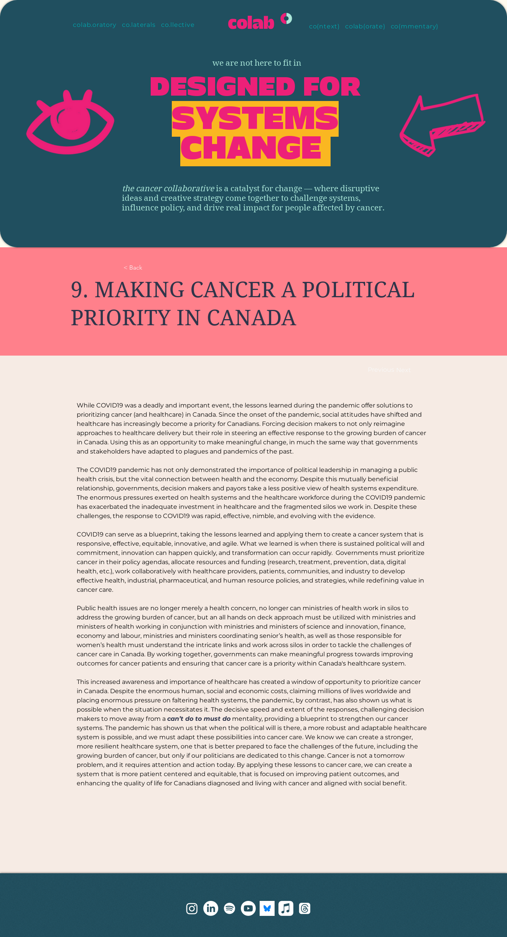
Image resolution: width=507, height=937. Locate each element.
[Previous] (382, 370)
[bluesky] (267, 908)
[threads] (191, 908)
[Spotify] (229, 908)
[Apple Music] (285, 908)
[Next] (403, 370)
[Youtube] (248, 908)
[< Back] (148, 267)
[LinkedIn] (210, 908)
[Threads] (304, 908)
